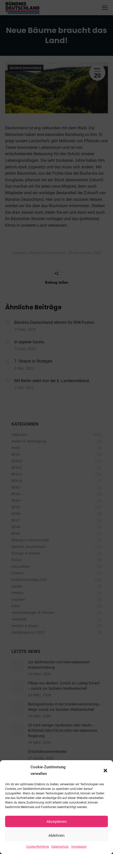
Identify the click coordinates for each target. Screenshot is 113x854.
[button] (105, 770)
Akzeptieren (56, 821)
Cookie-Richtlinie (37, 846)
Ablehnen (56, 835)
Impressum (79, 846)
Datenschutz (60, 846)
